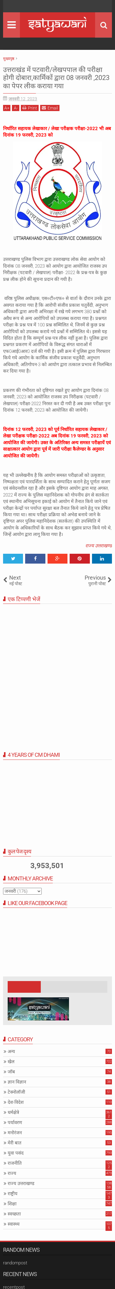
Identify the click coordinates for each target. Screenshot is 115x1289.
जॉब (11, 1072)
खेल (11, 1061)
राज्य (12, 1173)
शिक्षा (12, 1204)
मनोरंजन (15, 1132)
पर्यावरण (15, 1122)
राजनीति (15, 1163)
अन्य (11, 1051)
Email (50, 108)
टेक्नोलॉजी (16, 1092)
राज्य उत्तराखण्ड (98, 546)
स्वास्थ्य (14, 1224)
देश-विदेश (16, 1102)
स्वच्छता (14, 1214)
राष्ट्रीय (12, 1193)
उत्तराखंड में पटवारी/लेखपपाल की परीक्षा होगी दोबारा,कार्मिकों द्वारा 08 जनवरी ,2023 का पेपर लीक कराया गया (56, 78)
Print (29, 108)
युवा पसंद (16, 1153)
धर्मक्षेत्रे (13, 1112)
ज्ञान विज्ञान (17, 1082)
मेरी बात (14, 1143)
